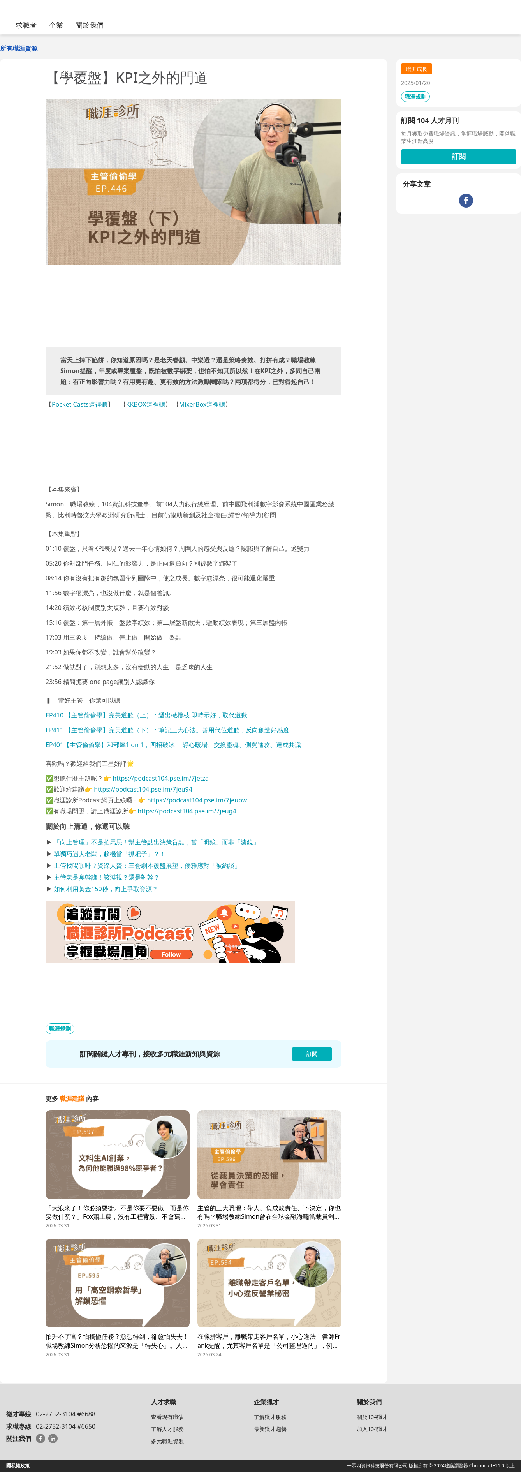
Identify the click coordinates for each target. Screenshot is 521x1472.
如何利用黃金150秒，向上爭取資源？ (106, 889)
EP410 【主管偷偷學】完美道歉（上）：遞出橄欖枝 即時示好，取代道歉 (146, 715)
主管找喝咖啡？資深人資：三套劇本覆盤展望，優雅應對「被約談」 (147, 865)
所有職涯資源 (18, 48)
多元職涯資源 (167, 1441)
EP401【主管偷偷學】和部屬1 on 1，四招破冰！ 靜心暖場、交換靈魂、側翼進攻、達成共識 (173, 744)
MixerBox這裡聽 (202, 404)
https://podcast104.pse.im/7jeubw (197, 800)
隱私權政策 (18, 1465)
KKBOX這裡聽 (145, 404)
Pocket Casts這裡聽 (79, 404)
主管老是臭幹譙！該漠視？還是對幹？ (107, 877)
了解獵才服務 (270, 1417)
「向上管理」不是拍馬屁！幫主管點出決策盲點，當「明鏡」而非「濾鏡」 (156, 842)
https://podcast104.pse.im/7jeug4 (186, 811)
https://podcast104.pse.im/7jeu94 (143, 789)
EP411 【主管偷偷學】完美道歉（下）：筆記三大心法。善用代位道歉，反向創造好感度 (167, 730)
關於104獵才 (372, 1417)
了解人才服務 (167, 1429)
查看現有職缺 (167, 1417)
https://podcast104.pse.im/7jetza (161, 778)
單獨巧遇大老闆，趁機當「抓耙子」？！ (110, 854)
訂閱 (459, 156)
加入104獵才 (372, 1429)
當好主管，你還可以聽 (89, 700)
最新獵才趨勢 (270, 1429)
